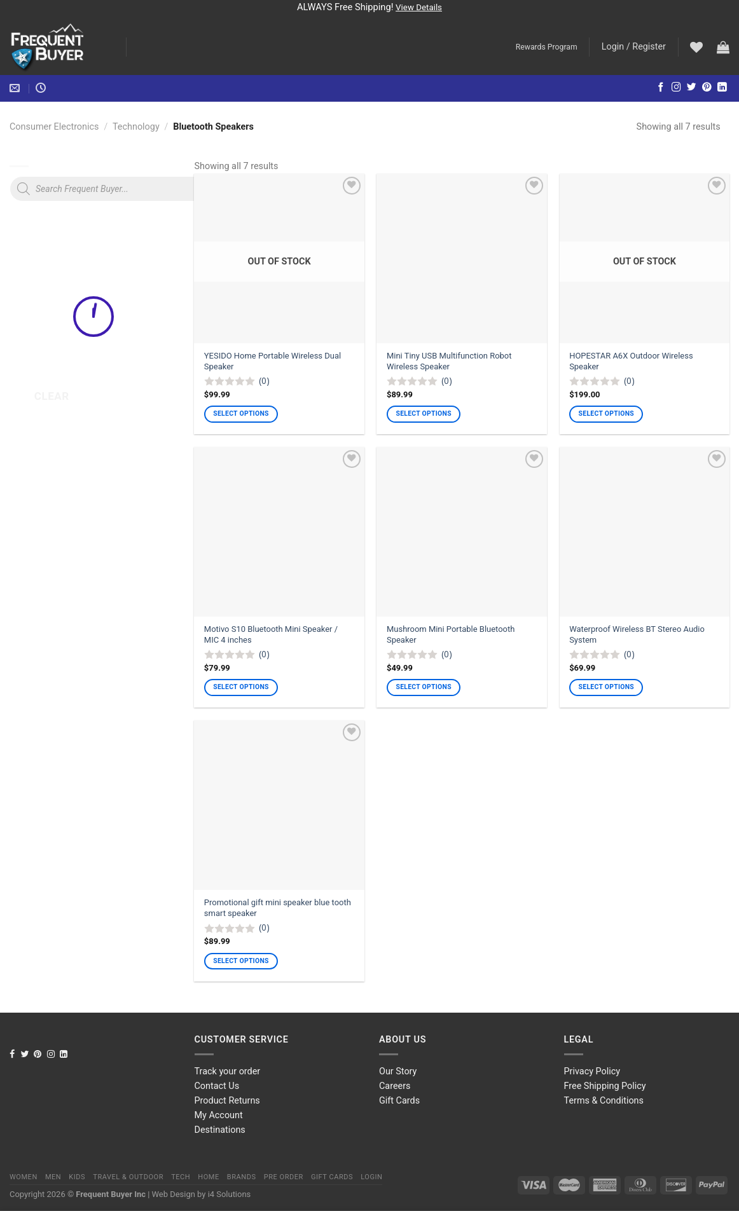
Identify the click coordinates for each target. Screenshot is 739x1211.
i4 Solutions (229, 1194)
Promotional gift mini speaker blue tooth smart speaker (277, 908)
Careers (395, 1086)
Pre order (283, 1177)
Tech (180, 1177)
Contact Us (217, 1086)
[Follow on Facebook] (661, 88)
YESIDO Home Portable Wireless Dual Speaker (272, 361)
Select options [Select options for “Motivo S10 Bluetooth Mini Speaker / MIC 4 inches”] (240, 687)
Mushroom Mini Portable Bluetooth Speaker (451, 634)
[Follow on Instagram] (676, 88)
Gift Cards (399, 1100)
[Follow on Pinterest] (707, 88)
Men (53, 1177)
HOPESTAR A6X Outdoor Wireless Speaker (631, 361)
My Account (219, 1115)
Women (24, 1177)
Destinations (220, 1130)
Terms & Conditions (604, 1100)
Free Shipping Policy (605, 1086)
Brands (241, 1177)
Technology (136, 126)
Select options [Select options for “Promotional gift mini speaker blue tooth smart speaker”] (240, 961)
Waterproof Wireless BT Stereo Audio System (637, 634)
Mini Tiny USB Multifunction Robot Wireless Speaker (449, 361)
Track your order (228, 1071)
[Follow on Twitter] (691, 88)
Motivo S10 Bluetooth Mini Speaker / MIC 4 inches (271, 634)
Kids (77, 1177)
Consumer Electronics (54, 126)
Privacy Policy (592, 1071)
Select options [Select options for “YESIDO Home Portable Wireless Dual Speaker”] (240, 413)
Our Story (398, 1071)
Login (371, 1177)
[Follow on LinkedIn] (722, 88)
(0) (264, 380)
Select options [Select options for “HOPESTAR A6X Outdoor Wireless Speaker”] (606, 413)
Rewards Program (546, 47)
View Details (419, 7)
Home (208, 1177)
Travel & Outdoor (128, 1177)
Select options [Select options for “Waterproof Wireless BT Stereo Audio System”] (606, 687)
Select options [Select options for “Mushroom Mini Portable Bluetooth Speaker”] (423, 687)
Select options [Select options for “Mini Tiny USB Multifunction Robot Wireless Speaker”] (423, 413)
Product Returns (227, 1100)
